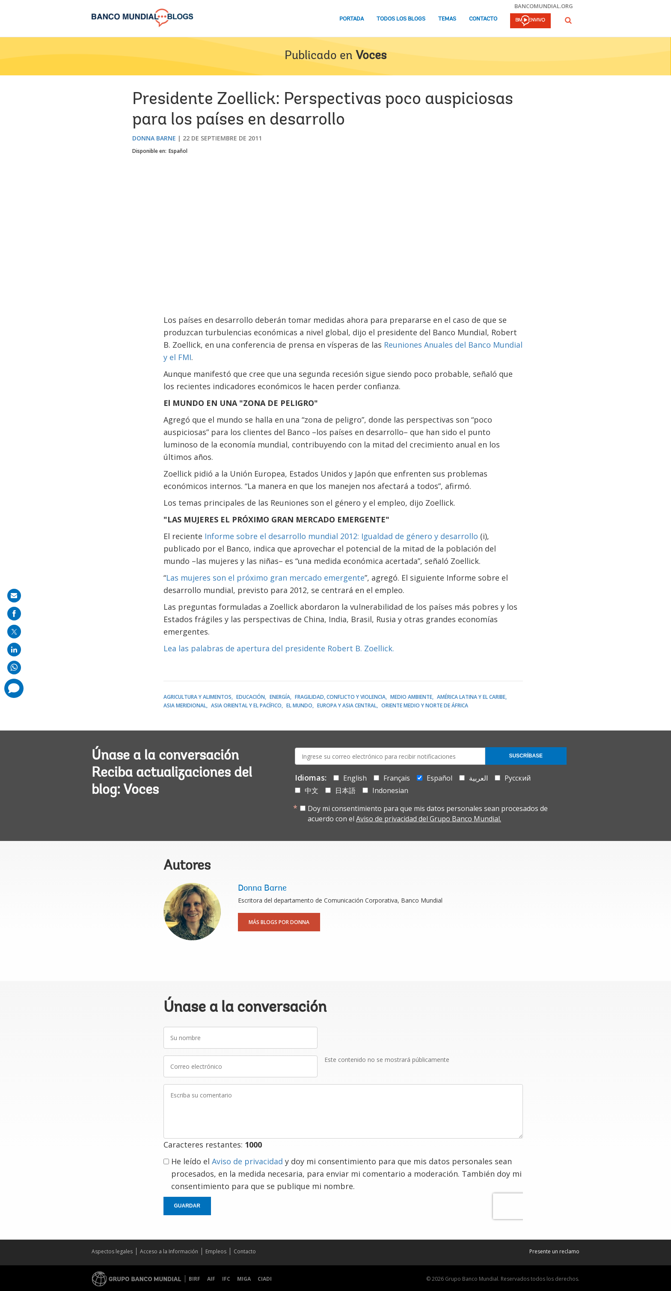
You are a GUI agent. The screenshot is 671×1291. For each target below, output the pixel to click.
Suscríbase (526, 756)
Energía (280, 697)
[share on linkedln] (14, 649)
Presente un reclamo (554, 1251)
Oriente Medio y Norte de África (424, 705)
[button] (568, 20)
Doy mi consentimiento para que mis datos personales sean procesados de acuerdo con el (428, 813)
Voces (371, 56)
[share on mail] (14, 595)
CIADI (265, 1278)
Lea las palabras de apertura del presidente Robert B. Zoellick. (278, 648)
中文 (311, 790)
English (355, 778)
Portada (351, 19)
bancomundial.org (543, 6)
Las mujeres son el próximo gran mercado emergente (265, 577)
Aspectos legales (112, 1251)
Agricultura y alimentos (197, 697)
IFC (226, 1278)
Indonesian (390, 790)
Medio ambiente (411, 697)
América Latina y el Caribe (471, 697)
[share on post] (14, 631)
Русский (518, 778)
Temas (447, 19)
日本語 (345, 790)
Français (396, 778)
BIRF (194, 1278)
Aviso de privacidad (247, 1161)
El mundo (299, 705)
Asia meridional (184, 705)
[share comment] (14, 688)
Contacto (483, 19)
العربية (478, 778)
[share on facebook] (14, 613)
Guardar (187, 1206)
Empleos (215, 1251)
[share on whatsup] (14, 667)
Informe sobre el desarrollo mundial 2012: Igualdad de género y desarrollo (341, 536)
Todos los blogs (401, 19)
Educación (250, 697)
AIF (211, 1278)
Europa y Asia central (347, 705)
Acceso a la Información (169, 1251)
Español (178, 151)
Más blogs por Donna (279, 922)
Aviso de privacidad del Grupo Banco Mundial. (428, 818)
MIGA (244, 1278)
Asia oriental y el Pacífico (246, 705)
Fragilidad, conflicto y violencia (340, 697)
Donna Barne (154, 138)
